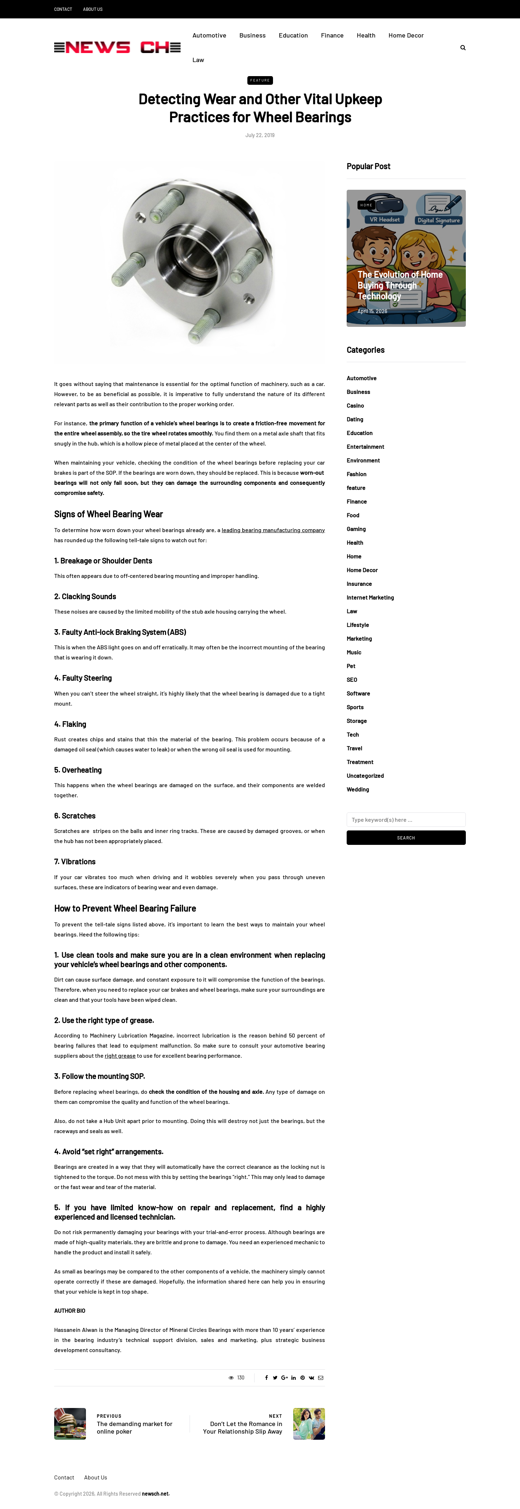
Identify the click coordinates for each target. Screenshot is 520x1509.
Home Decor (406, 35)
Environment (363, 460)
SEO (352, 679)
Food (353, 515)
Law (198, 59)
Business (252, 35)
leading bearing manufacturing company (273, 529)
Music (354, 652)
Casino (355, 405)
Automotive (209, 35)
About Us (93, 9)
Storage (357, 720)
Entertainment (365, 446)
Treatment (360, 761)
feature (260, 80)
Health (366, 35)
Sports (355, 706)
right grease (120, 1055)
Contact (63, 9)
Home (366, 205)
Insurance (359, 583)
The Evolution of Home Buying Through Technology (400, 285)
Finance (332, 35)
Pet (351, 665)
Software (358, 693)
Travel (354, 748)
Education (293, 35)
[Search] (406, 819)
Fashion (357, 473)
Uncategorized (365, 775)
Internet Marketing (370, 597)
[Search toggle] (460, 47)
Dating (355, 419)
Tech (353, 734)
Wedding (358, 789)
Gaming (356, 528)
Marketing (359, 638)
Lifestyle (358, 624)
